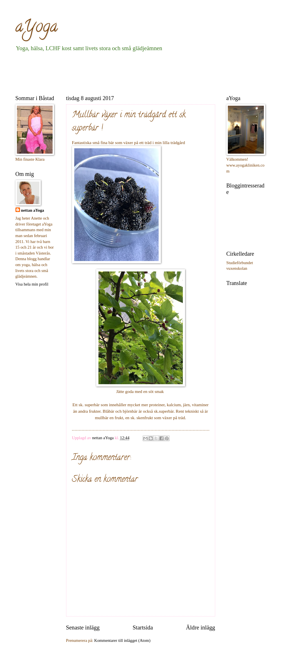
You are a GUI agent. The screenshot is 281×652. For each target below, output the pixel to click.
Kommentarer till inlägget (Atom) (122, 640)
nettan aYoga (32, 210)
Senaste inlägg (83, 627)
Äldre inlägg (200, 627)
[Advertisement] (117, 72)
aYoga (36, 28)
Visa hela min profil (31, 284)
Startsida (142, 627)
